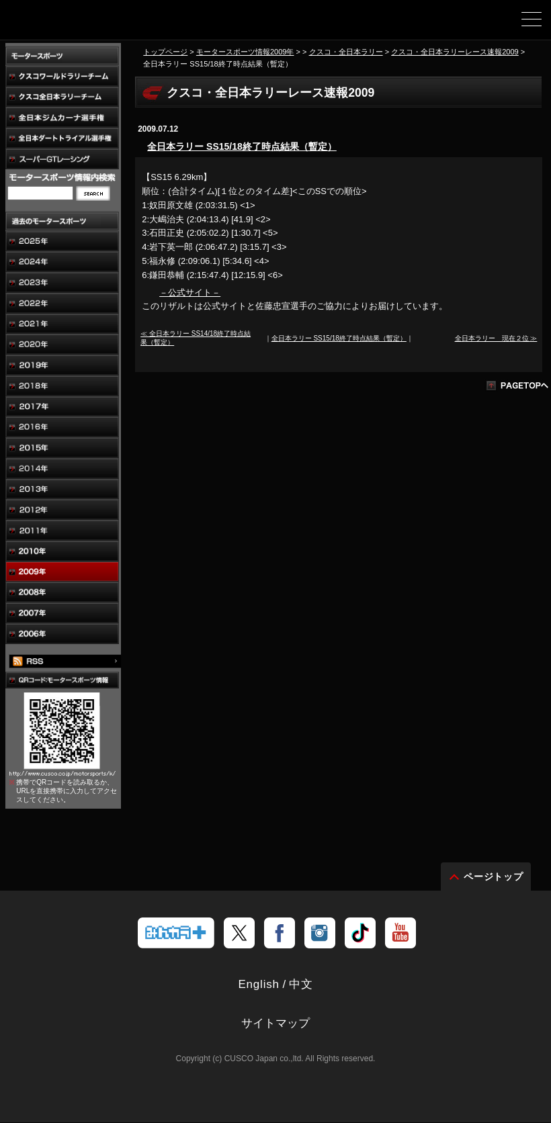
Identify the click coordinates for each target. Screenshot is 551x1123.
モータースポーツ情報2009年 (245, 52)
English (258, 985)
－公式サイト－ (189, 292)
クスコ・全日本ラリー (346, 52)
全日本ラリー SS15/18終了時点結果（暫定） (242, 146)
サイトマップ (275, 1024)
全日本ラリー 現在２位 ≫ (496, 338)
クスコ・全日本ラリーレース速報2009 (455, 52)
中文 (301, 985)
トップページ (165, 52)
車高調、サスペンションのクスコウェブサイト (79, 24)
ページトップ (494, 877)
